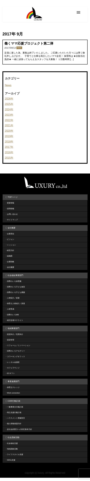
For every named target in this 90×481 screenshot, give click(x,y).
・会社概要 (9, 267)
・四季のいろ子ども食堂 (15, 287)
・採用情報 (9, 209)
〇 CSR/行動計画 (12, 401)
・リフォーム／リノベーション (17, 345)
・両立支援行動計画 (13, 412)
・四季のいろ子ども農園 (15, 292)
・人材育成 (9, 309)
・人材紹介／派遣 (12, 298)
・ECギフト (10, 373)
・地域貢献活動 (11, 449)
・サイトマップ (11, 220)
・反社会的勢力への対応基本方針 (18, 429)
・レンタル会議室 (12, 362)
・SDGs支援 (10, 460)
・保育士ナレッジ (12, 387)
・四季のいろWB (12, 315)
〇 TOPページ (11, 197)
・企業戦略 (9, 262)
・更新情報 (9, 203)
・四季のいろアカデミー (15, 351)
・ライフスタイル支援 (14, 454)
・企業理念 (9, 234)
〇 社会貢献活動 (12, 437)
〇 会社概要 (10, 228)
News (19, 48)
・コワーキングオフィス (15, 356)
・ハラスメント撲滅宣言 (15, 418)
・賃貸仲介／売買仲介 (14, 334)
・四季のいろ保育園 (13, 281)
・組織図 (8, 256)
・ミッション (10, 245)
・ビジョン (9, 239)
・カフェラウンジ (12, 368)
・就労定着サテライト (14, 320)
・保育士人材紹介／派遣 (15, 303)
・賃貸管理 (9, 340)
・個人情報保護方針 (13, 424)
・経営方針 (9, 250)
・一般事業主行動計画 (14, 407)
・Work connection (12, 393)
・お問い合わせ (11, 214)
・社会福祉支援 (11, 443)
